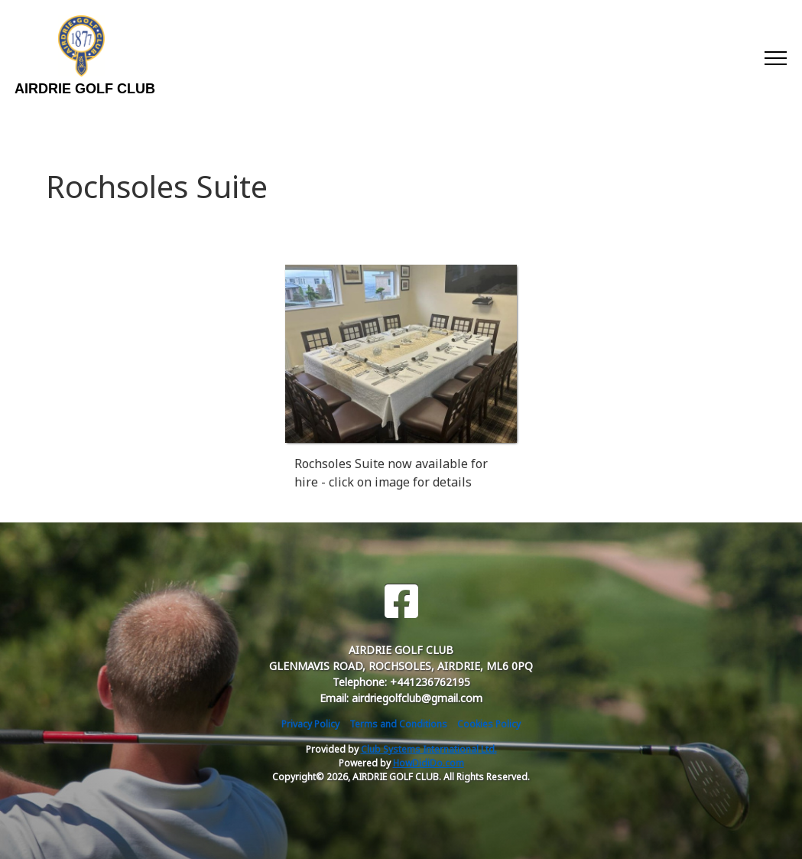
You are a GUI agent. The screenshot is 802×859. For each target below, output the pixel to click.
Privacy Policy (310, 723)
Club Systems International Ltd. (429, 749)
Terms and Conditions (398, 723)
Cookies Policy (489, 723)
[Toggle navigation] (774, 57)
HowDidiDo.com (428, 763)
